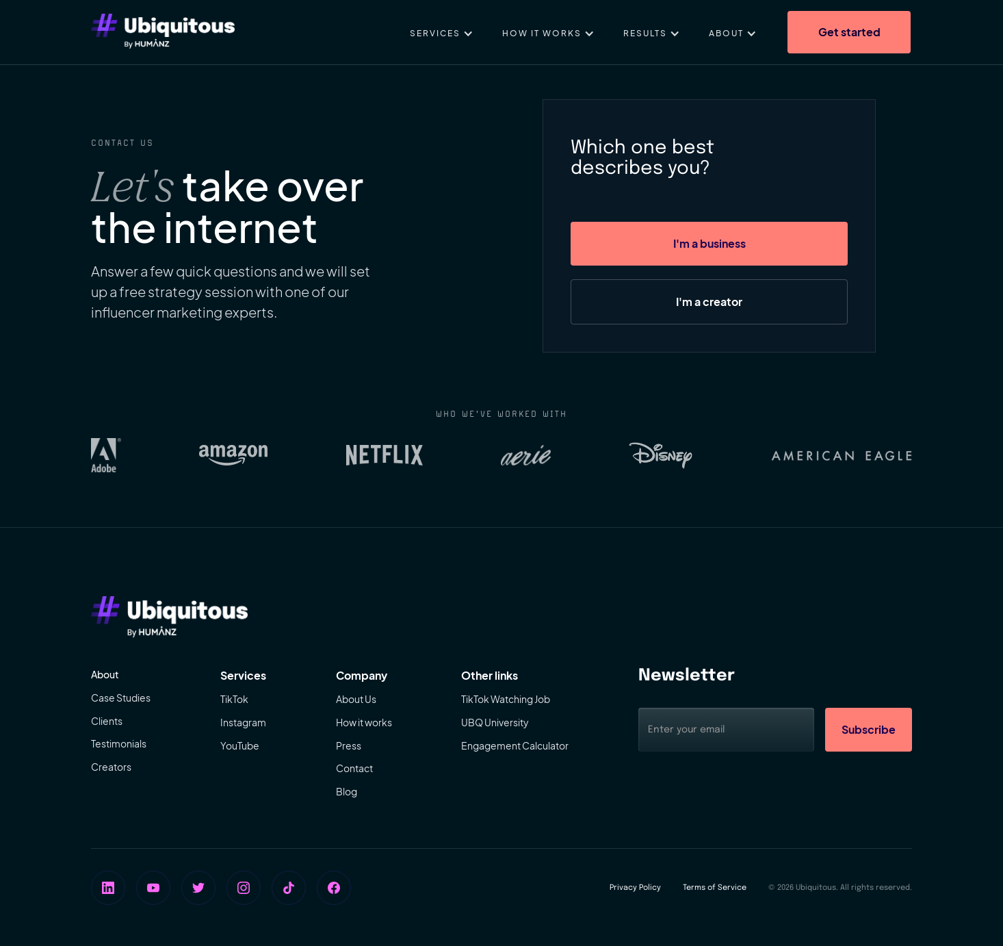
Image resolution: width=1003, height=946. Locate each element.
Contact (354, 768)
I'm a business (709, 243)
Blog (346, 791)
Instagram (243, 722)
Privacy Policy (635, 888)
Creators (111, 766)
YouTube (239, 745)
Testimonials (118, 743)
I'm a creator (709, 301)
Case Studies (121, 697)
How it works (364, 722)
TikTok (234, 699)
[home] (163, 32)
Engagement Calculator (515, 745)
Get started (849, 32)
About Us (356, 699)
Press (348, 745)
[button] (441, 32)
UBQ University (495, 722)
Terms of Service (714, 888)
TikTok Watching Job (505, 699)
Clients (106, 721)
